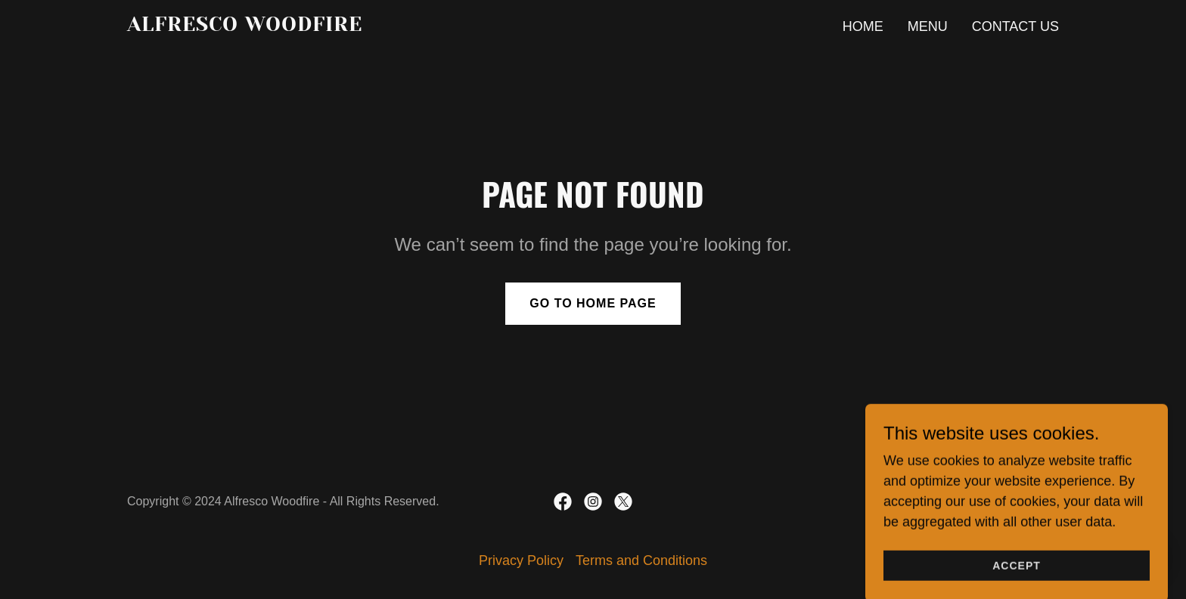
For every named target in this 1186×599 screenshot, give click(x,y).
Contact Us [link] (1015, 26)
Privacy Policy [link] (521, 560)
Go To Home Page (592, 303)
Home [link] (863, 26)
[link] (290, 26)
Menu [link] (928, 26)
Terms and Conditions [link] (641, 560)
